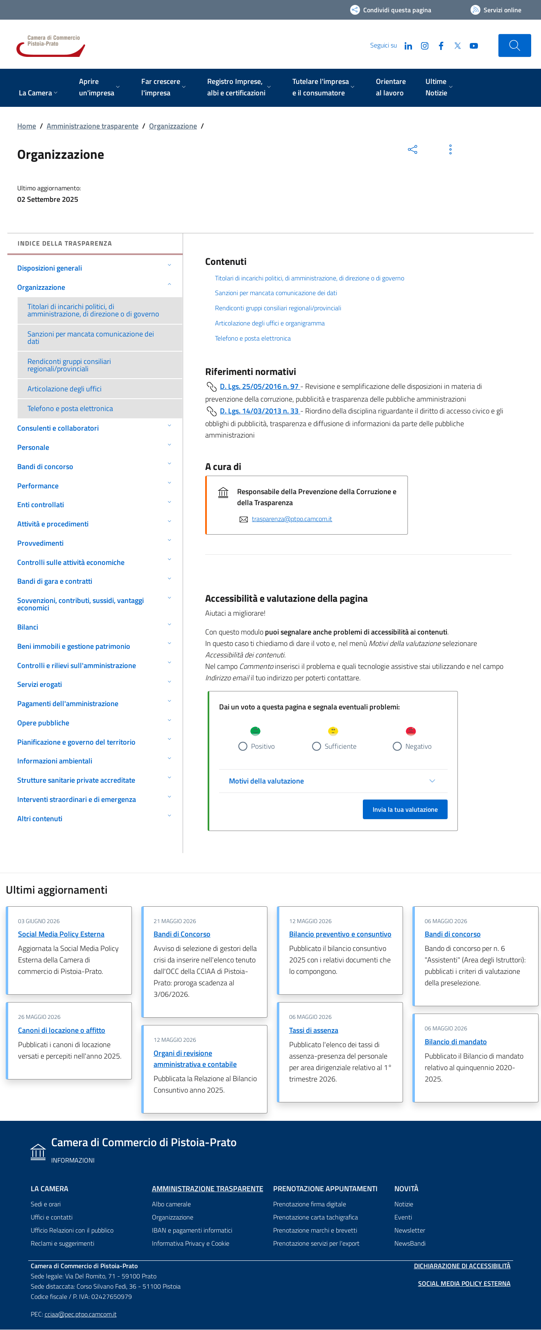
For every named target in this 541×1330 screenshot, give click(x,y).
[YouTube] (470, 45)
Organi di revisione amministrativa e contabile (195, 1059)
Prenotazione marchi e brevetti (315, 1230)
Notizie (403, 1204)
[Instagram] (421, 45)
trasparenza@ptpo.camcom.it (292, 519)
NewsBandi (410, 1244)
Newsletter (409, 1230)
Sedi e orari (46, 1204)
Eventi (403, 1217)
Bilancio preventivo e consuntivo (340, 934)
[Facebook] (438, 45)
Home (26, 125)
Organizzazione (173, 125)
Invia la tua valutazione (405, 810)
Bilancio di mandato (456, 1042)
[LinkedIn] (405, 45)
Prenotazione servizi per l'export (316, 1244)
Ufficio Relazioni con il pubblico (72, 1230)
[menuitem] (39, 93)
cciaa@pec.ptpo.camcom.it (81, 1314)
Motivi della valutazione (266, 781)
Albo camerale (171, 1204)
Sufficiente (341, 746)
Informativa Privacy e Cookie (190, 1244)
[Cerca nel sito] (514, 45)
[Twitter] (454, 45)
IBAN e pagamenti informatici (192, 1230)
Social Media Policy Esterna (61, 934)
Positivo (263, 746)
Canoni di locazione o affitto (61, 1030)
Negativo (418, 746)
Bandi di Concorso (182, 934)
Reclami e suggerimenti (62, 1244)
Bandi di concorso (453, 934)
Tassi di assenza (313, 1030)
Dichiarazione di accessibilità (462, 1266)
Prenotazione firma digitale (309, 1204)
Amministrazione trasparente (92, 125)
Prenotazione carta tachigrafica (315, 1217)
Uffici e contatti (51, 1217)
